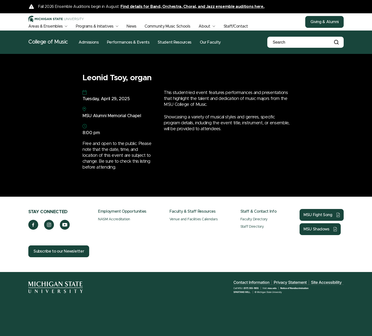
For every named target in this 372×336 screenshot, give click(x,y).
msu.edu (272, 288)
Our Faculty (210, 42)
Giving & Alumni (324, 22)
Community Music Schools (167, 26)
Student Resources (174, 42)
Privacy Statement (290, 282)
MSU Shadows (316, 229)
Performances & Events (128, 42)
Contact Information (251, 282)
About (204, 26)
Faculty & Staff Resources (192, 211)
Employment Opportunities (122, 211)
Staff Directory (252, 226)
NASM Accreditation (114, 219)
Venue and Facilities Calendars (193, 219)
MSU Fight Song (318, 215)
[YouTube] (65, 228)
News (131, 26)
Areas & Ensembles (45, 26)
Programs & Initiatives (95, 26)
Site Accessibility (326, 282)
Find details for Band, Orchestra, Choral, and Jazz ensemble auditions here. (192, 7)
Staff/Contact (236, 26)
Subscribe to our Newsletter (59, 251)
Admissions (89, 42)
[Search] (296, 42)
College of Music (48, 42)
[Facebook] (33, 228)
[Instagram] (49, 228)
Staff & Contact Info (258, 211)
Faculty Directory (254, 219)
